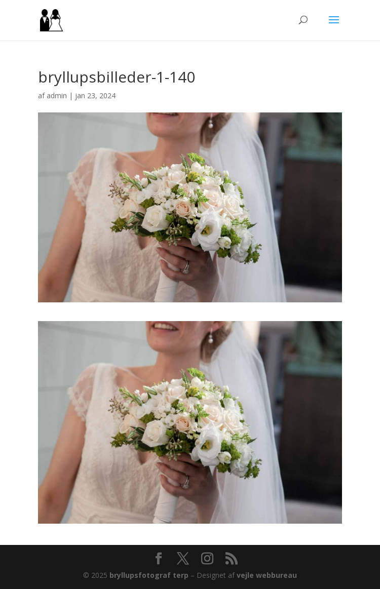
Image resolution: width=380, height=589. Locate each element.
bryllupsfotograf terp (148, 575)
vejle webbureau (267, 575)
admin (57, 95)
